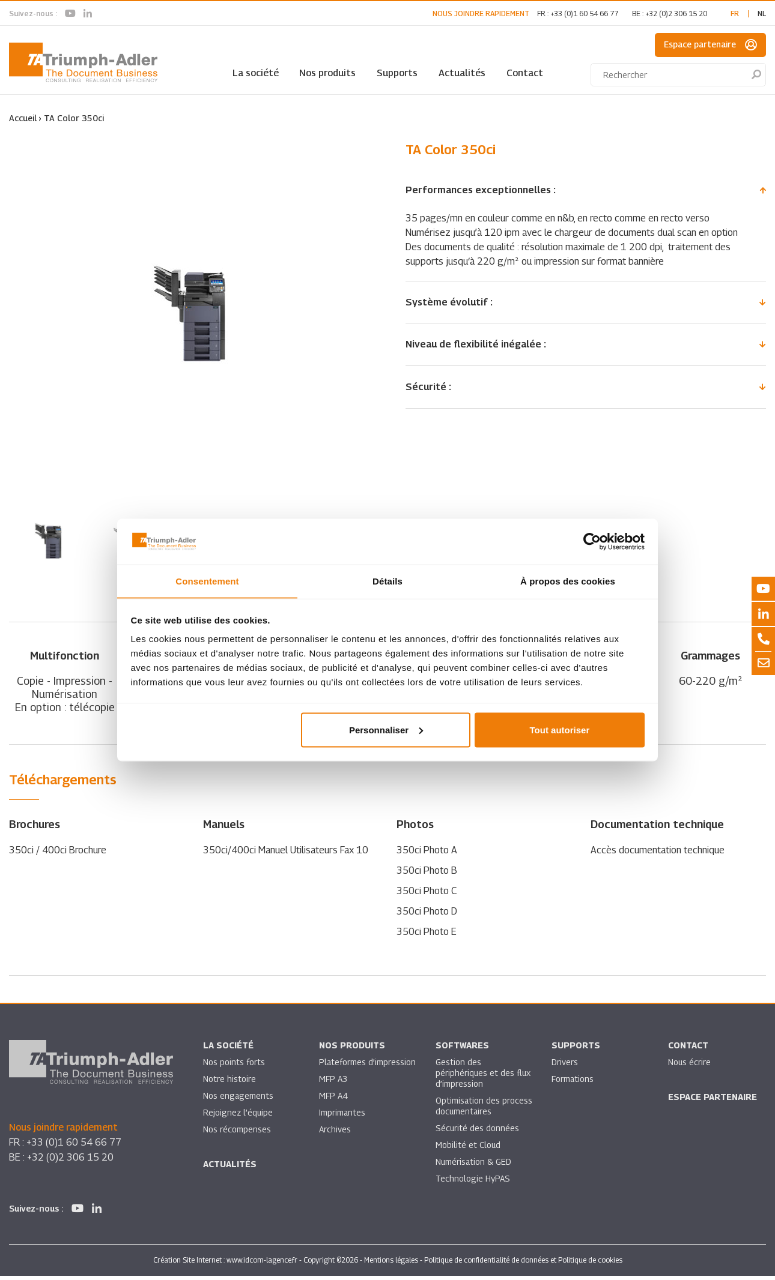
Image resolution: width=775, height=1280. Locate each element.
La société (255, 73)
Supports (397, 73)
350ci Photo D (427, 915)
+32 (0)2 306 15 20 (676, 13)
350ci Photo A (427, 854)
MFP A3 (333, 1083)
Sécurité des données (478, 1132)
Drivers (565, 1066)
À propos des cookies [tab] (567, 580)
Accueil (23, 118)
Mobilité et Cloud (468, 1149)
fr (735, 13)
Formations (573, 1083)
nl (762, 13)
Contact (524, 73)
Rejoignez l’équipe (238, 1116)
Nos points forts (234, 1066)
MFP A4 (333, 1100)
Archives (335, 1133)
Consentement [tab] (207, 580)
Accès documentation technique (658, 854)
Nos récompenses (237, 1133)
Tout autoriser (560, 730)
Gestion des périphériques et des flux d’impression (484, 1077)
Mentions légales (391, 1264)
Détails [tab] (387, 580)
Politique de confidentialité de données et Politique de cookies (523, 1264)
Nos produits (327, 73)
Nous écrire (689, 1066)
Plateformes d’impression (367, 1066)
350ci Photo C (427, 895)
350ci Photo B (427, 874)
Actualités (462, 73)
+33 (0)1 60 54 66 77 (584, 13)
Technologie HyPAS (473, 1182)
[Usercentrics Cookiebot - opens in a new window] (592, 541)
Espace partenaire (710, 45)
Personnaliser (386, 730)
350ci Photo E (427, 936)
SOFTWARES (462, 1049)
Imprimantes (342, 1116)
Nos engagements (238, 1100)
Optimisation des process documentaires (484, 1109)
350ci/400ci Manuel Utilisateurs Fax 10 (285, 854)
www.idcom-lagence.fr (261, 1264)
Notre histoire (229, 1083)
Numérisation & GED (474, 1166)
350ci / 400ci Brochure (57, 854)
